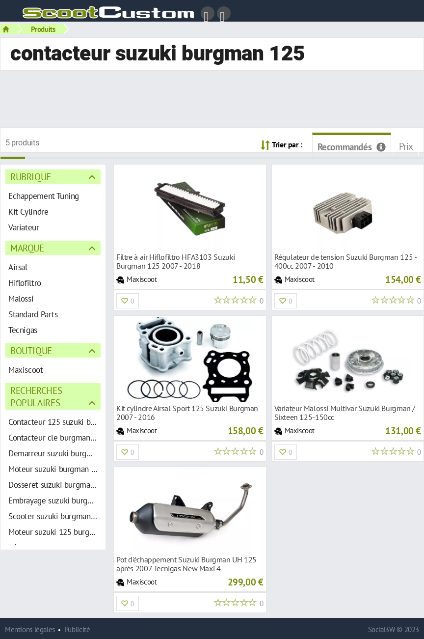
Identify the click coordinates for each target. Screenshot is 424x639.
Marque (27, 248)
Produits (43, 29)
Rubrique (30, 176)
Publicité (77, 629)
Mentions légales (30, 629)
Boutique (31, 350)
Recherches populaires (36, 396)
